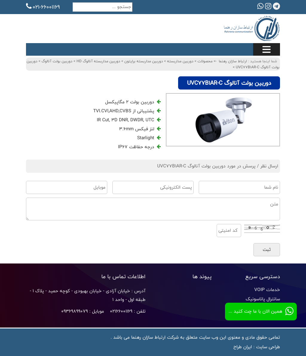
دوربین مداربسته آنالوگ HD (97, 61)
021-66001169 (43, 7)
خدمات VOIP (267, 290)
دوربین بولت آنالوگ (56, 61)
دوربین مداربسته (179, 61)
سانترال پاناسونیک (263, 299)
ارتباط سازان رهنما (233, 61)
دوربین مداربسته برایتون (143, 61)
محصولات (204, 61)
